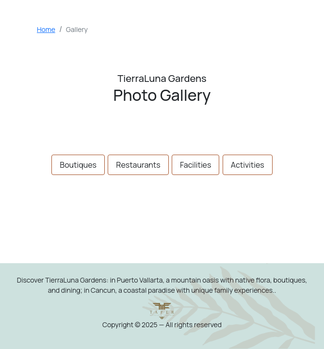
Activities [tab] (247, 164)
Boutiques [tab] (78, 164)
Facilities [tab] (195, 164)
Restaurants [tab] (138, 164)
